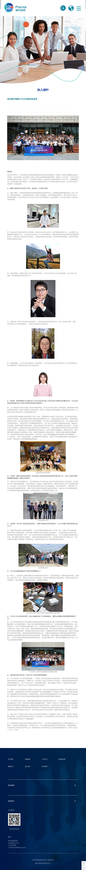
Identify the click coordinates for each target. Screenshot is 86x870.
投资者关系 (62, 759)
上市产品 (44, 759)
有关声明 (44, 766)
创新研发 (27, 759)
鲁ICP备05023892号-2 (43, 863)
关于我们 (10, 759)
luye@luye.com (13, 843)
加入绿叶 (27, 766)
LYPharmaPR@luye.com (16, 847)
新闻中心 (10, 766)
